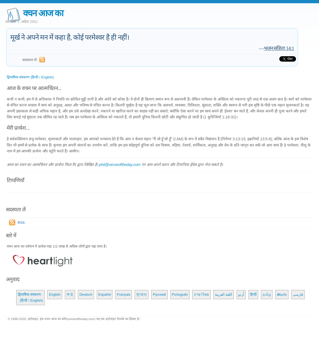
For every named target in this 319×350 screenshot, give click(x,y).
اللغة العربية (223, 294)
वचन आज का (43, 13)
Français (123, 294)
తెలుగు (282, 294)
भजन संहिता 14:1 (279, 48)
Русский (159, 294)
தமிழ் (266, 294)
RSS (21, 223)
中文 (70, 294)
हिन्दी (253, 294)
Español (104, 294)
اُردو (241, 294)
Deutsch (85, 294)
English (55, 294)
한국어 (141, 294)
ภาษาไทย (201, 294)
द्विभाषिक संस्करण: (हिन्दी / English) (30, 297)
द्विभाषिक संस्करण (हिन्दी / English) (30, 77)
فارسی (298, 294)
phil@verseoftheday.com (119, 164)
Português (180, 294)
